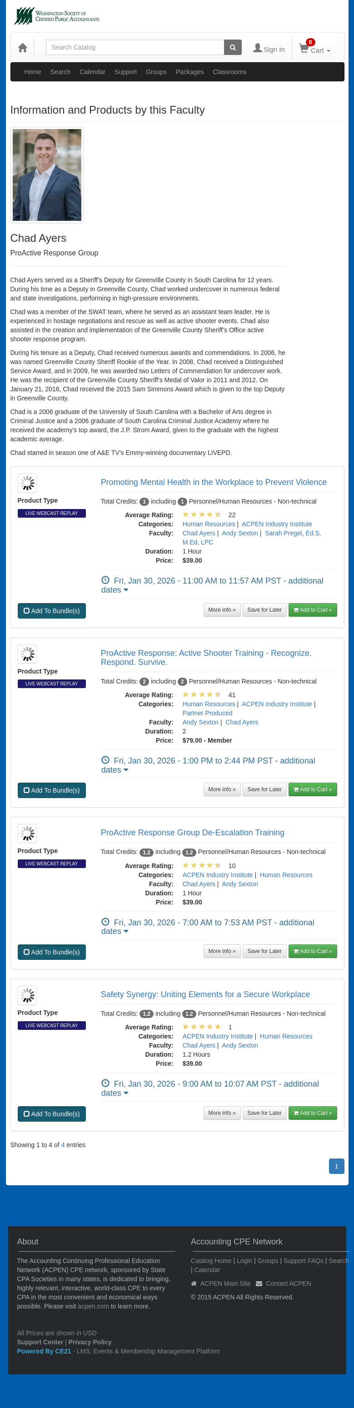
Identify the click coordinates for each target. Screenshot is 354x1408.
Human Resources (209, 524)
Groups (156, 71)
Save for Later (265, 610)
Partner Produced (208, 713)
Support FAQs (304, 1260)
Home (33, 71)
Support (126, 71)
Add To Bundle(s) (52, 610)
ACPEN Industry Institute (277, 524)
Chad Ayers (199, 533)
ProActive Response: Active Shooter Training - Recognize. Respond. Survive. (206, 658)
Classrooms (230, 71)
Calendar (92, 71)
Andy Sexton (240, 533)
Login (244, 1260)
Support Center (40, 1342)
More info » (222, 610)
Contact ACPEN (288, 1283)
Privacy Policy (90, 1342)
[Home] (22, 47)
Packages (190, 71)
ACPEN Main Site (225, 1283)
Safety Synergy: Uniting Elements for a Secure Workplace (205, 994)
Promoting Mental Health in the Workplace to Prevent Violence (214, 482)
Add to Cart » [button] (313, 610)
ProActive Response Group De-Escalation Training (192, 832)
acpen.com (93, 1306)
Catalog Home (211, 1260)
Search (60, 71)
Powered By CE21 (45, 1351)
